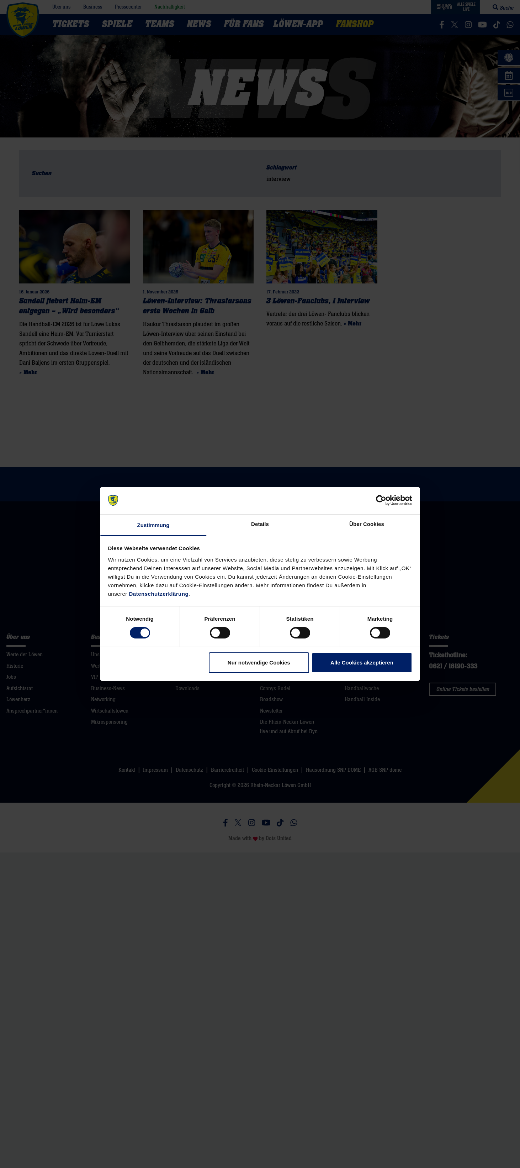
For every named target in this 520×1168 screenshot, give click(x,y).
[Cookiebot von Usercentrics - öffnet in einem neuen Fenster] (381, 500)
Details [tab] (260, 524)
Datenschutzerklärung (159, 594)
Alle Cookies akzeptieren (361, 662)
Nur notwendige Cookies (259, 662)
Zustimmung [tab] (153, 525)
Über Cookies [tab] (366, 524)
